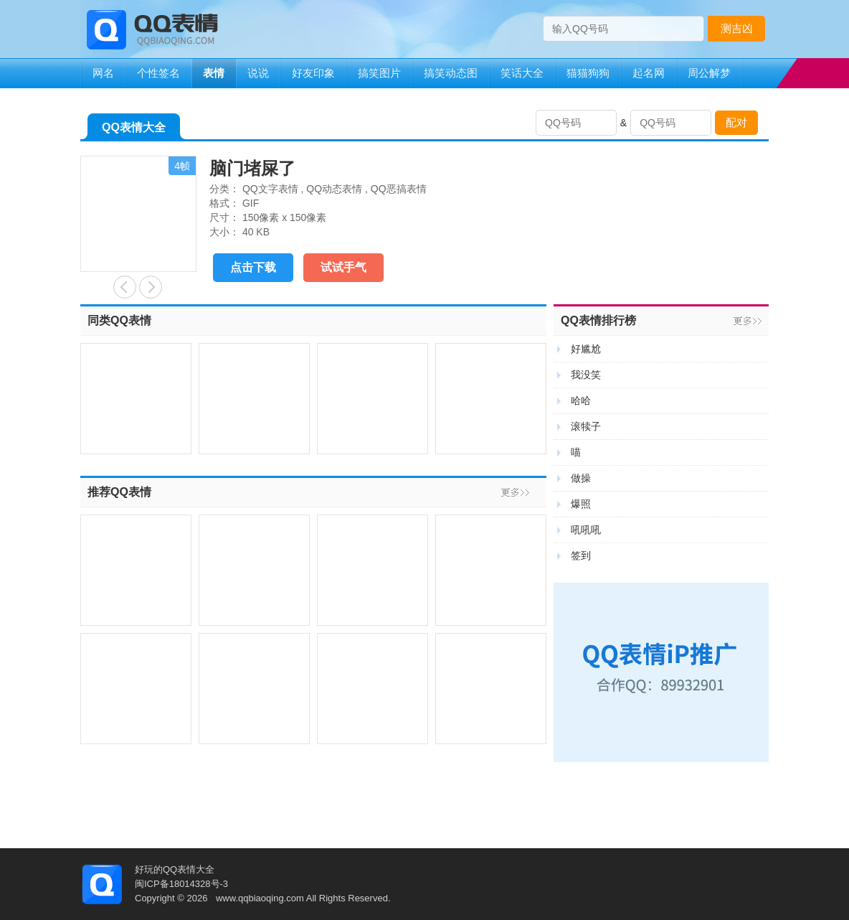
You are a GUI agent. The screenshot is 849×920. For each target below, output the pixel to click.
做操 (581, 478)
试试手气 (343, 267)
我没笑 (586, 374)
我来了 (124, 287)
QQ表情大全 (133, 130)
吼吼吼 (586, 529)
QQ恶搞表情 (399, 188)
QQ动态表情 (334, 188)
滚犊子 (586, 426)
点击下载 (253, 267)
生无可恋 (150, 287)
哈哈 (581, 400)
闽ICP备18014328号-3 (181, 883)
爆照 (581, 504)
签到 (581, 555)
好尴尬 (586, 349)
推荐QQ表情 (119, 492)
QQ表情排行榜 (598, 320)
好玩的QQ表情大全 (174, 869)
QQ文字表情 (270, 188)
